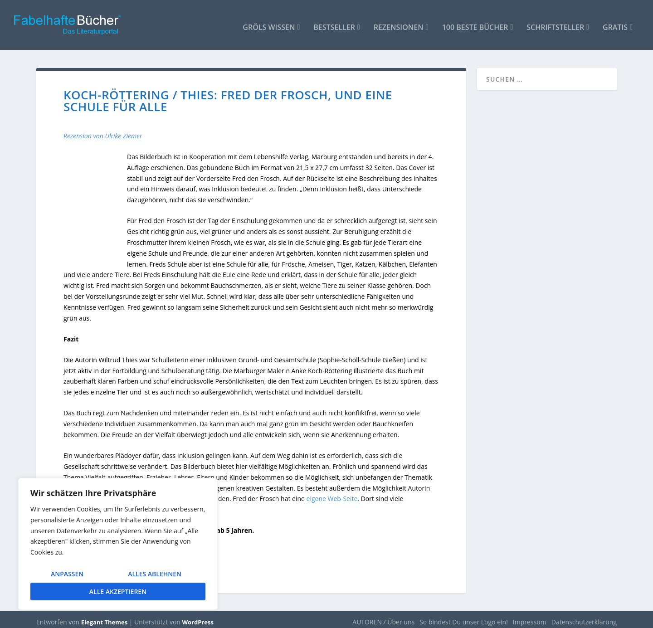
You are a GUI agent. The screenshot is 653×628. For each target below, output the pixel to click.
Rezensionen (399, 23)
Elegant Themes (104, 617)
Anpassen (67, 574)
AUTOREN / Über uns (383, 617)
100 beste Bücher (475, 23)
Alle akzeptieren (117, 591)
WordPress (198, 617)
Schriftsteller (555, 23)
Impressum (529, 617)
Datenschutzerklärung (584, 617)
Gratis (615, 23)
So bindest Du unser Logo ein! (463, 617)
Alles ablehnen (154, 574)
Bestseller (334, 23)
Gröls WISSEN (269, 23)
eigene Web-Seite (332, 494)
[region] (118, 544)
